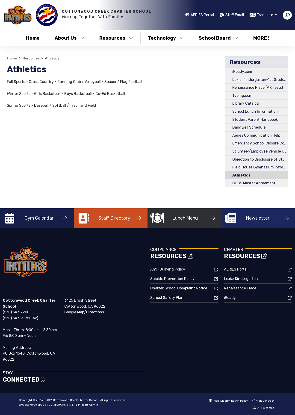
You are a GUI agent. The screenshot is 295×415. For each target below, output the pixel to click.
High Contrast (265, 400)
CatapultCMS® (58, 404)
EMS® (76, 404)
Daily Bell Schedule (249, 127)
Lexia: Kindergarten (241, 279)
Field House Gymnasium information (260, 167)
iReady (230, 297)
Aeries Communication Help (256, 135)
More (261, 38)
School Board (218, 38)
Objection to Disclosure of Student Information (260, 159)
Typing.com (242, 95)
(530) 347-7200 (16, 312)
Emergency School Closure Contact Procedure (260, 143)
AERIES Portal (202, 15)
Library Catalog (245, 103)
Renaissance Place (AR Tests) (257, 87)
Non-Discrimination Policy (228, 400)
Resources (116, 38)
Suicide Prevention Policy (172, 279)
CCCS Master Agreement (253, 183)
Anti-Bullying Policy (167, 269)
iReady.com (242, 71)
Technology (166, 38)
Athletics (52, 58)
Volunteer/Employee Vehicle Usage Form (260, 151)
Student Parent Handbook (255, 119)
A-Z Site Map (263, 407)
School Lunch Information (255, 111)
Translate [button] (265, 15)
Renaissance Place (240, 288)
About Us (69, 38)
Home (33, 38)
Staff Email (234, 15)
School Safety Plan (166, 297)
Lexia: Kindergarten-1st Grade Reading (260, 79)
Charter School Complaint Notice (178, 288)
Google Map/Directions (84, 312)
